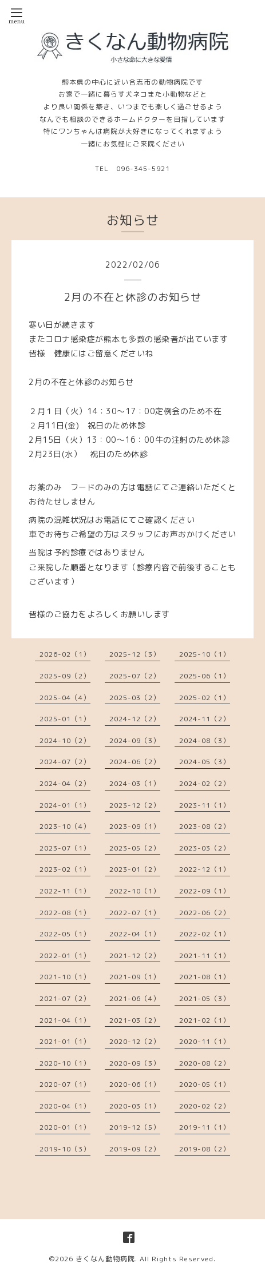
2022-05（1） (64, 934)
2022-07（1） (134, 912)
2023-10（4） (64, 826)
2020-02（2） (204, 1106)
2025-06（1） (204, 676)
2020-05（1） (204, 1084)
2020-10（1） (64, 1063)
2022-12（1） (204, 869)
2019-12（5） (134, 1127)
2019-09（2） (134, 1149)
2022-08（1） (64, 912)
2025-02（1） (204, 697)
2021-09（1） (134, 977)
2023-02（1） (64, 869)
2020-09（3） (134, 1063)
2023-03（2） (204, 848)
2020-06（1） (134, 1084)
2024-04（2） (64, 783)
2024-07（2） (64, 761)
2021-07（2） (64, 998)
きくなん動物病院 (105, 1259)
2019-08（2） (204, 1149)
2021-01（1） (64, 1041)
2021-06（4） (134, 998)
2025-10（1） (204, 654)
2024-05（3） (204, 761)
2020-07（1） (64, 1084)
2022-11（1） (64, 891)
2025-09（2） (64, 676)
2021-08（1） (204, 977)
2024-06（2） (134, 761)
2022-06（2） (204, 912)
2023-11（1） (204, 805)
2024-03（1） (134, 783)
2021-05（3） (204, 998)
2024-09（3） (134, 740)
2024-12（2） (134, 719)
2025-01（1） (64, 719)
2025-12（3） (134, 654)
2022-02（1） (204, 934)
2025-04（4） (64, 697)
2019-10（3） (64, 1149)
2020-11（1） (204, 1041)
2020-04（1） (64, 1106)
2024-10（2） (64, 740)
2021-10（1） (64, 977)
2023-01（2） (134, 869)
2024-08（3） (204, 740)
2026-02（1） (64, 654)
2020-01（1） (64, 1127)
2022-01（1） (64, 955)
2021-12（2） (134, 955)
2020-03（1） (134, 1106)
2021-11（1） (204, 955)
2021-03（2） (134, 1020)
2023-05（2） (134, 848)
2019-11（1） (204, 1127)
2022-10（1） (134, 891)
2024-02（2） (204, 783)
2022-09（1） (204, 891)
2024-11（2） (204, 719)
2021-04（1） (64, 1020)
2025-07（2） (134, 676)
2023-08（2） (204, 826)
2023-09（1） (134, 826)
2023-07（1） (64, 848)
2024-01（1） (64, 805)
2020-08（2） (204, 1063)
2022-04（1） (134, 934)
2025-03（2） (134, 697)
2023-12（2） (134, 805)
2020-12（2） (134, 1041)
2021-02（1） (204, 1020)
